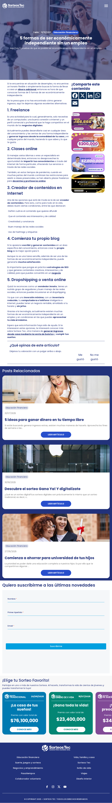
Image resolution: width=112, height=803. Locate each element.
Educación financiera (28, 757)
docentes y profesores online (29, 181)
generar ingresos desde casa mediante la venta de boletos (35, 333)
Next (69, 738)
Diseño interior (84, 778)
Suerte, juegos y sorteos (28, 762)
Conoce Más (24, 729)
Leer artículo (56, 434)
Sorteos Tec (84, 762)
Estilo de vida (84, 768)
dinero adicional (27, 89)
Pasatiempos (28, 773)
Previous (44, 738)
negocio (56, 273)
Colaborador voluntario (28, 778)
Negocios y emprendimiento (28, 768)
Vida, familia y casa (84, 757)
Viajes (84, 773)
